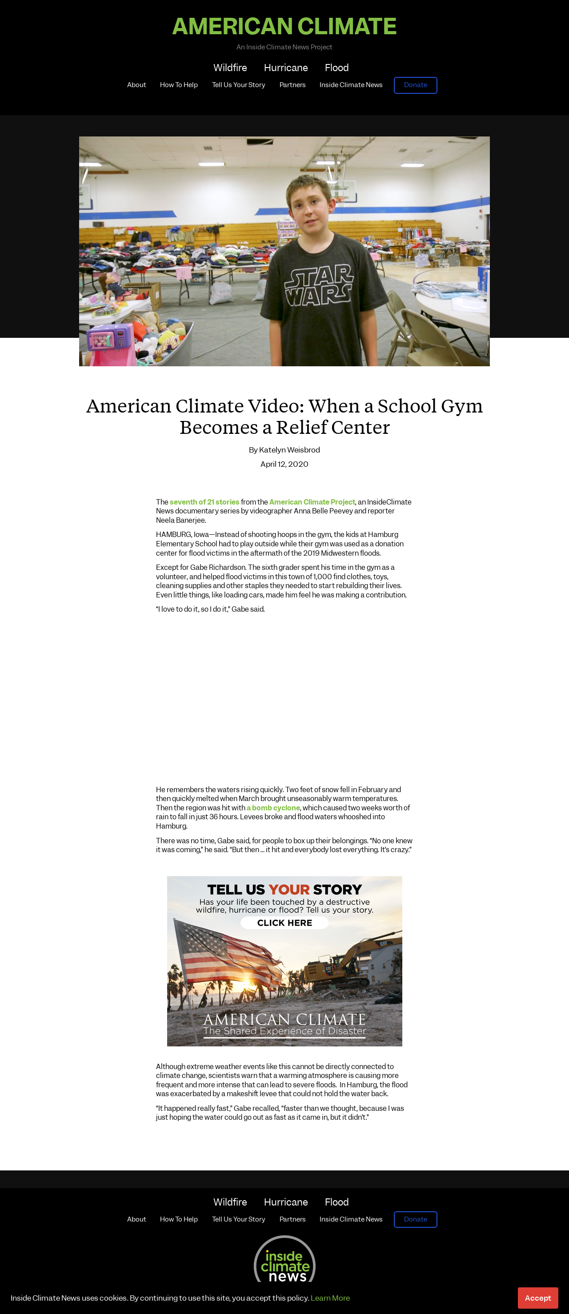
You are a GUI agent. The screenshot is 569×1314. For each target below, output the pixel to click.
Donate (415, 84)
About (136, 84)
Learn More (330, 1298)
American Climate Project (312, 502)
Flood (337, 68)
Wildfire (230, 68)
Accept (538, 1298)
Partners (293, 84)
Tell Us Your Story (238, 84)
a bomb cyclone (273, 808)
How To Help (179, 84)
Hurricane (286, 68)
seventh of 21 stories (205, 502)
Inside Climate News (351, 84)
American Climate (284, 26)
